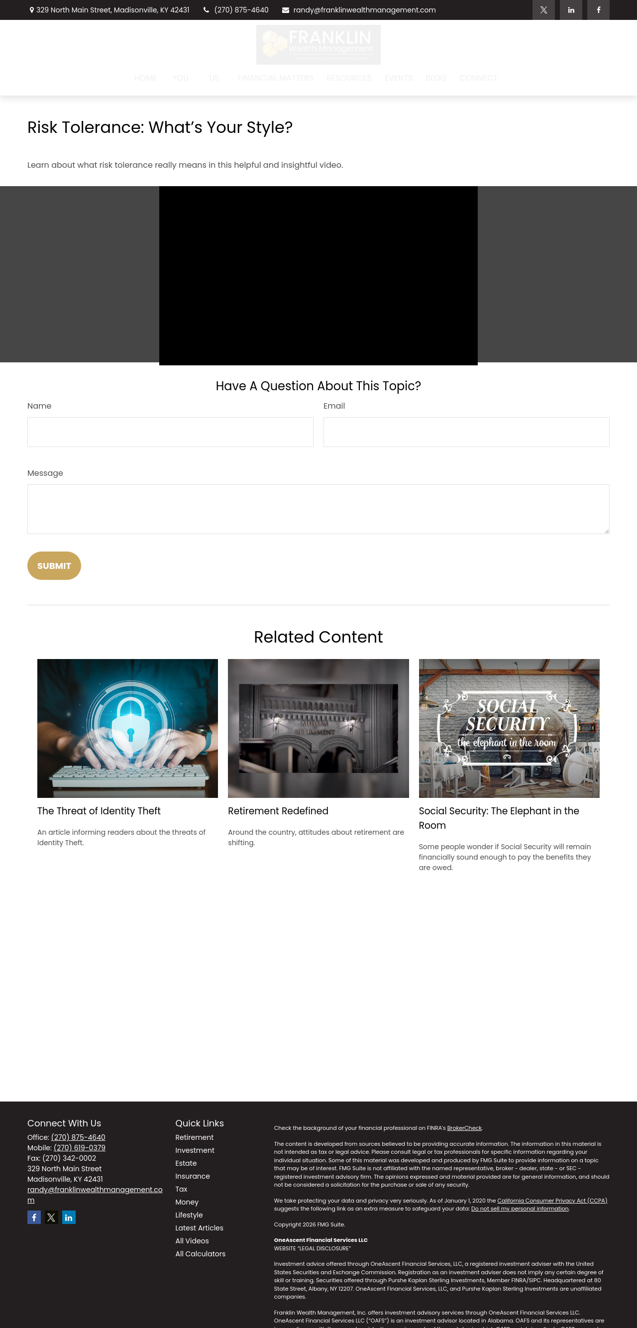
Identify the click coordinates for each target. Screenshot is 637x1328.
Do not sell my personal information (519, 1209)
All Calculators (201, 1254)
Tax (182, 1189)
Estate (186, 1163)
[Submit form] (54, 566)
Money (187, 1202)
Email (334, 406)
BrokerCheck (464, 1128)
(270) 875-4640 (235, 10)
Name (39, 406)
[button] (145, 77)
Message (45, 473)
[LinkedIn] (571, 10)
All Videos (192, 1241)
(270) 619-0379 (80, 1148)
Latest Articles (200, 1228)
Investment (195, 1150)
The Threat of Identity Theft (99, 811)
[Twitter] (543, 10)
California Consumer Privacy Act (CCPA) (553, 1201)
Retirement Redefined (278, 811)
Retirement (195, 1137)
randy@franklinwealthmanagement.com (358, 10)
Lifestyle (189, 1215)
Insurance (193, 1176)
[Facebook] (598, 10)
